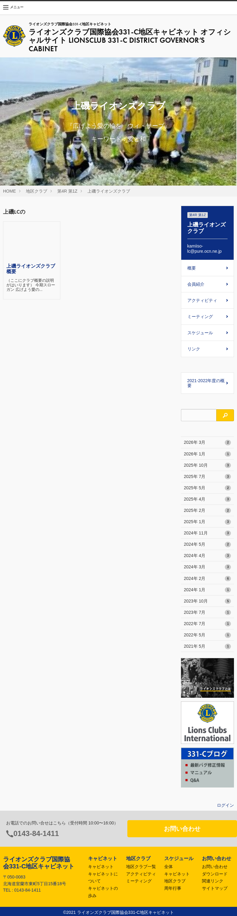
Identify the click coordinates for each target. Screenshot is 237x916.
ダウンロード (215, 873)
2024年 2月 (207, 578)
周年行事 (172, 888)
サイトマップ (215, 888)
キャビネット (101, 866)
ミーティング (200, 316)
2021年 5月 (207, 646)
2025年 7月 (207, 477)
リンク (193, 348)
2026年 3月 (207, 442)
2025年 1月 (207, 522)
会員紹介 (195, 284)
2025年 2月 (207, 510)
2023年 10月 (207, 601)
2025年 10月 (207, 465)
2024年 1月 (207, 590)
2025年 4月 (207, 499)
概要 (191, 268)
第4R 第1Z (67, 191)
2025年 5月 (207, 488)
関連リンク (212, 880)
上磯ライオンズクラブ (108, 191)
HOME (9, 191)
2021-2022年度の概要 (206, 383)
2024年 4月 (207, 556)
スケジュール (200, 332)
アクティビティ (202, 300)
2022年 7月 (207, 624)
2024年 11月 (207, 533)
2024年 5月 (207, 544)
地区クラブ (36, 191)
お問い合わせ (182, 828)
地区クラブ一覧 (141, 866)
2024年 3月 (207, 567)
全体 (168, 866)
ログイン (225, 805)
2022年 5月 (207, 635)
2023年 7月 (207, 612)
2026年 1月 (207, 454)
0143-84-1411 (36, 833)
